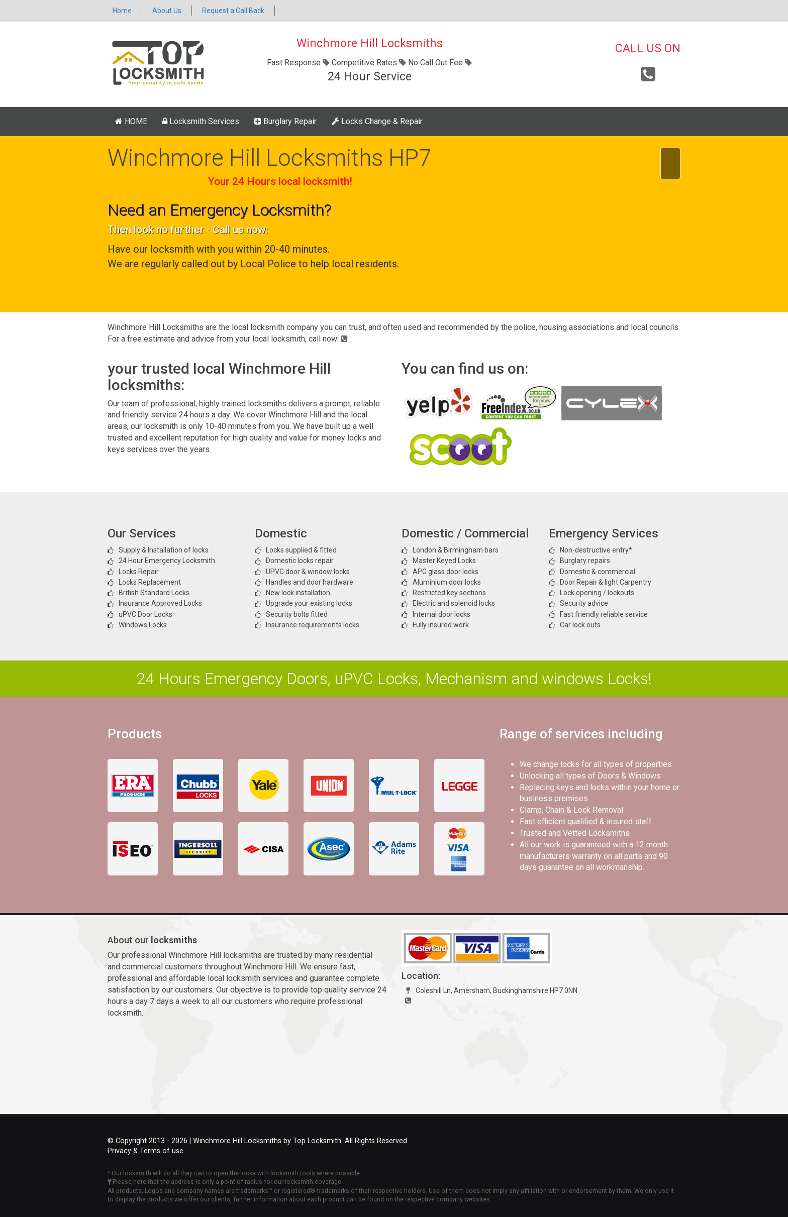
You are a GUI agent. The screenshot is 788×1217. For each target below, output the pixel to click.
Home (122, 11)
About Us (166, 11)
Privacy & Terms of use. (146, 1151)
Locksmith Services (200, 121)
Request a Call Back (233, 11)
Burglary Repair (285, 121)
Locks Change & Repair (377, 121)
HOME (131, 121)
